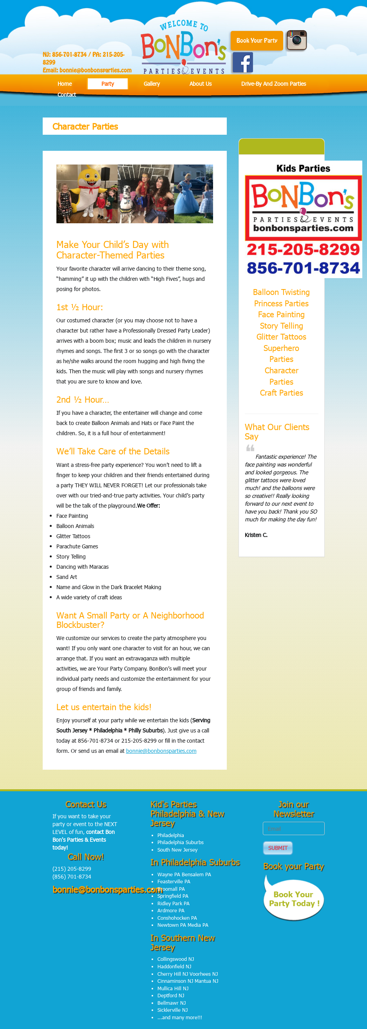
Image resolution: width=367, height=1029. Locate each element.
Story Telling (281, 325)
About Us (201, 83)
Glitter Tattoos (281, 336)
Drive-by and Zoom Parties (273, 83)
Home (65, 83)
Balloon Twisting (281, 291)
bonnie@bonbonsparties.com (96, 70)
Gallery (152, 83)
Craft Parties (281, 392)
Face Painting (281, 314)
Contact (67, 94)
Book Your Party (257, 40)
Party (107, 83)
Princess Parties (281, 303)
